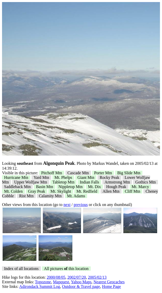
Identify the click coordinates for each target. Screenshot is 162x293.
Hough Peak (116, 187)
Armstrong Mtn (117, 182)
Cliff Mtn (132, 191)
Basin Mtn (44, 187)
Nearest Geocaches (109, 282)
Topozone (43, 282)
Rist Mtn (26, 196)
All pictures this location (66, 268)
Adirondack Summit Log (39, 286)
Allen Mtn (111, 191)
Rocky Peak (109, 177)
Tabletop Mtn (63, 182)
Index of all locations (21, 268)
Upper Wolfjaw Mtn (30, 182)
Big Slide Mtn (128, 173)
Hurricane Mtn (16, 177)
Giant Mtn (85, 177)
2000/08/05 (56, 277)
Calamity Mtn (50, 196)
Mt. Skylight (60, 191)
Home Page (111, 286)
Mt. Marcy (140, 187)
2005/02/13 (97, 277)
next (67, 204)
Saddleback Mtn (17, 187)
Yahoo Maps (81, 282)
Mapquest (61, 282)
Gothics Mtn (145, 182)
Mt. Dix (94, 187)
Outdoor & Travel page (81, 286)
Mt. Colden (13, 191)
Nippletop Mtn (71, 187)
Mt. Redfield (86, 191)
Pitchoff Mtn (51, 173)
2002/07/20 (76, 277)
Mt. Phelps (63, 177)
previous (81, 204)
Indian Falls (89, 182)
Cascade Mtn (78, 173)
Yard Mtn (41, 177)
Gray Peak (36, 191)
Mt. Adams (76, 196)
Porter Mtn (103, 173)
